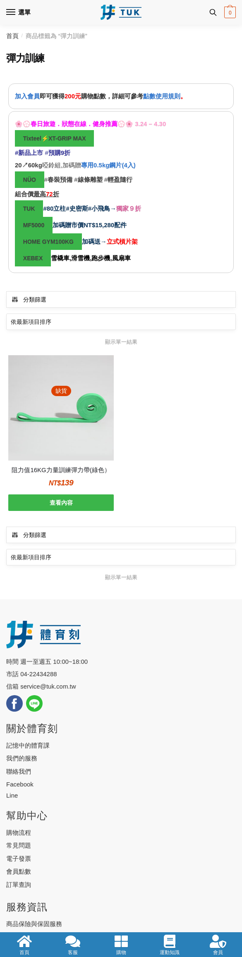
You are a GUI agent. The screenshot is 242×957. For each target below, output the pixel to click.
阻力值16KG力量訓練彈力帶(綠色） (61, 469)
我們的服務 (21, 758)
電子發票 (18, 858)
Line (12, 795)
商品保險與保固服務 (34, 923)
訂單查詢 (18, 884)
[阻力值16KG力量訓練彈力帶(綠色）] (61, 408)
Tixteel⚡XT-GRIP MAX (54, 138)
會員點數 (18, 871)
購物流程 (18, 832)
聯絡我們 (18, 771)
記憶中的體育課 (28, 745)
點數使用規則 (161, 96)
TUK (29, 208)
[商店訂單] (121, 321)
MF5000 (33, 225)
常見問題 (18, 845)
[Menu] (18, 12)
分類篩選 (28, 299)
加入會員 (27, 96)
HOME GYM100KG (48, 241)
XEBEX (33, 258)
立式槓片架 (122, 241)
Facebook (20, 784)
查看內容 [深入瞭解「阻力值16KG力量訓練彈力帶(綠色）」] (61, 502)
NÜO (29, 179)
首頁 (12, 35)
